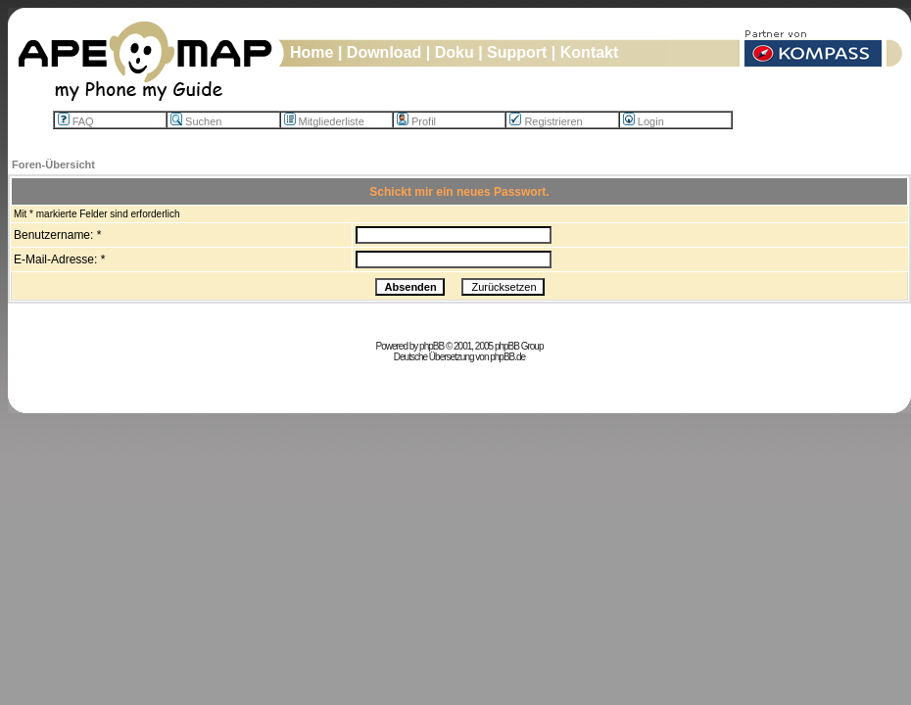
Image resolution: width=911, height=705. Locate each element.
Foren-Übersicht (53, 164)
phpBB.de (507, 357)
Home (311, 52)
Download (384, 52)
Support (517, 52)
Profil (416, 121)
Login (643, 121)
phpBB (431, 346)
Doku (454, 52)
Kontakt (589, 52)
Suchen (195, 121)
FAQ (76, 121)
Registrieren (545, 121)
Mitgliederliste (324, 121)
